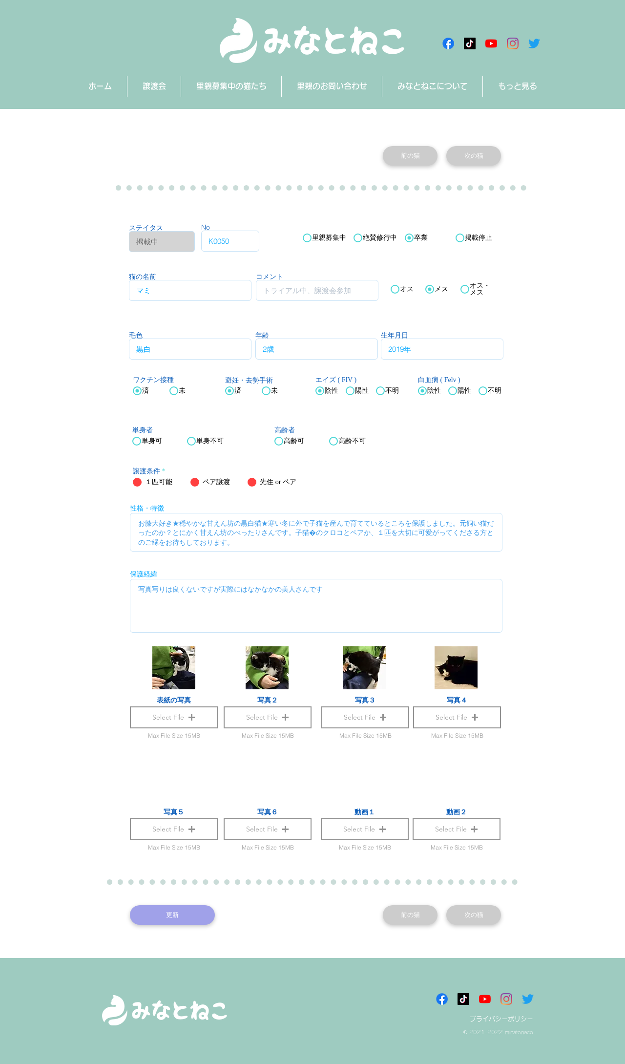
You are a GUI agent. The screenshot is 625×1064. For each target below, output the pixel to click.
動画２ (456, 812)
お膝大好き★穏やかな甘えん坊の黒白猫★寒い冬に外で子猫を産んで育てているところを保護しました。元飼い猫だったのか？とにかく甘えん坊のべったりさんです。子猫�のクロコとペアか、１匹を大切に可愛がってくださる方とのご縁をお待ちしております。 (316, 532)
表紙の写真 (174, 700)
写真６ (267, 812)
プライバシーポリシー (501, 1019)
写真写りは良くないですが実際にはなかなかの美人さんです (316, 606)
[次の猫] (473, 156)
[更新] (172, 915)
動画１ (364, 812)
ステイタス (146, 227)
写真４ (457, 700)
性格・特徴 (147, 508)
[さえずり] (534, 43)
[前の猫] (410, 156)
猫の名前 (142, 276)
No (205, 227)
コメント (269, 276)
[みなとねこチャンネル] (491, 43)
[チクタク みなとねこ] (470, 43)
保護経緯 (143, 574)
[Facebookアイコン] (448, 43)
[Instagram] (513, 43)
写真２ (267, 700)
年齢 (262, 335)
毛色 (136, 335)
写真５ (174, 812)
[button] (365, 829)
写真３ (365, 700)
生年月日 (394, 335)
